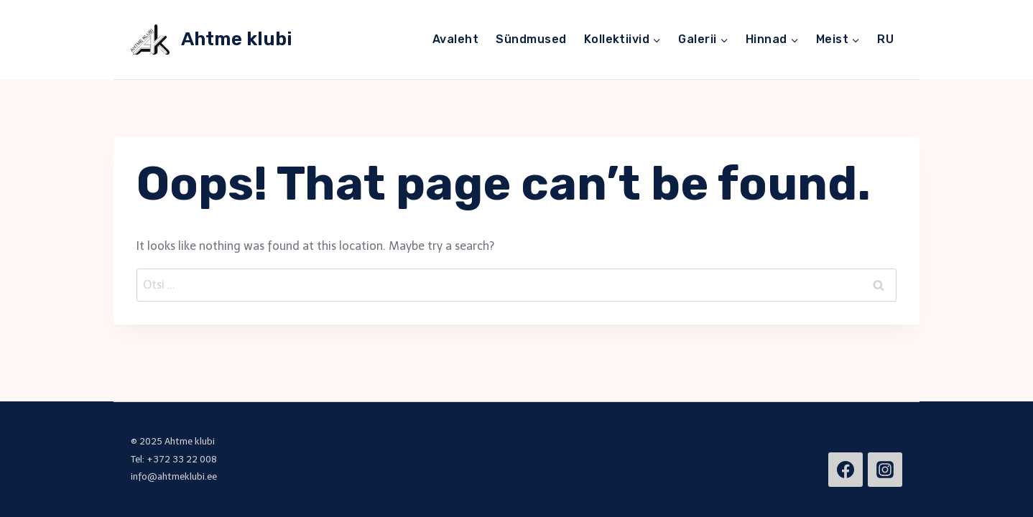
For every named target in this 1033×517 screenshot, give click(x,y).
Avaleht (455, 39)
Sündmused (531, 39)
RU (885, 39)
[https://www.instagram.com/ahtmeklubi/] (885, 469)
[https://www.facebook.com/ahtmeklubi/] (845, 469)
